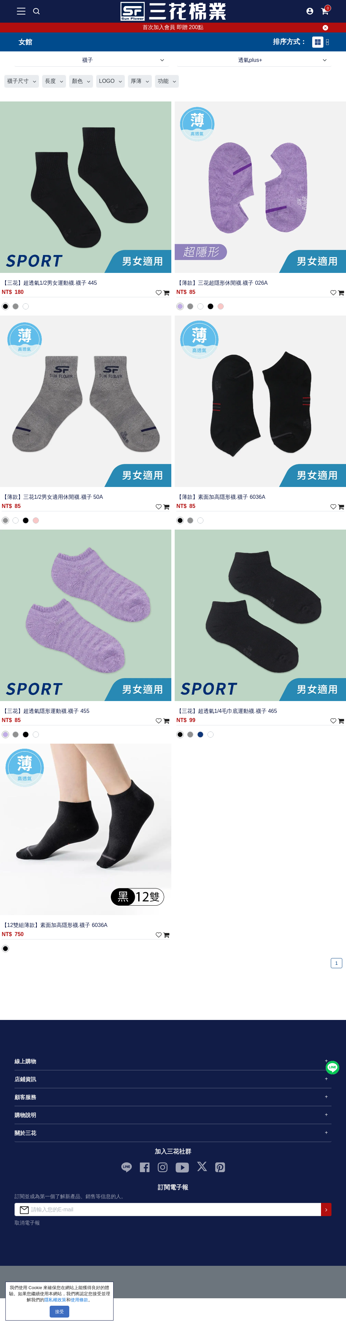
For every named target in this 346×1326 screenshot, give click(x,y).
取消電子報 (27, 1223)
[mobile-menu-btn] (21, 11)
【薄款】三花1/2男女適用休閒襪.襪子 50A (52, 497)
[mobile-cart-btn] (324, 11)
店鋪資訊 (25, 1079)
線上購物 (25, 1061)
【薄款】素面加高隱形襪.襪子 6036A (220, 497)
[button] (310, 11)
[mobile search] (36, 11)
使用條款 (79, 1299)
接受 (59, 1311)
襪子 (87, 60)
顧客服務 (25, 1097)
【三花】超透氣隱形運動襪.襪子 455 (46, 711)
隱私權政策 (55, 1299)
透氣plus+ (250, 60)
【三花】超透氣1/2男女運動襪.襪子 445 (49, 283)
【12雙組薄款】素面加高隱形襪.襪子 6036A (54, 925)
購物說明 (25, 1115)
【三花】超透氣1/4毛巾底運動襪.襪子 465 (226, 711)
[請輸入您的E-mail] (168, 1209)
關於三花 (25, 1133)
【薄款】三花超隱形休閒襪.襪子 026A (222, 283)
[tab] (317, 42)
